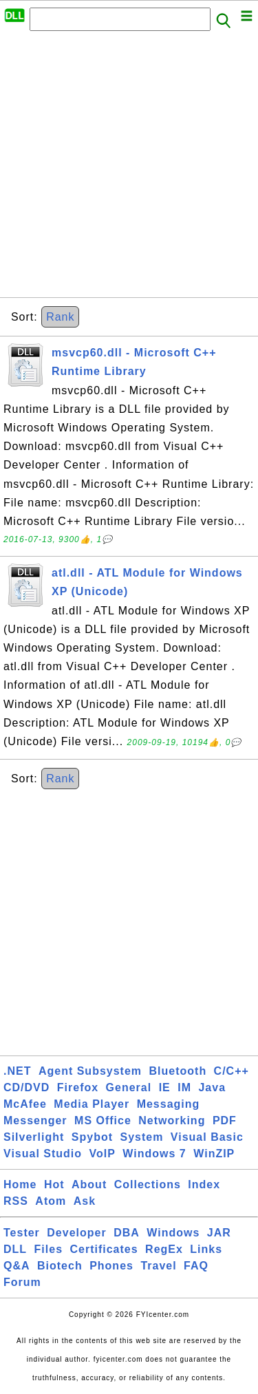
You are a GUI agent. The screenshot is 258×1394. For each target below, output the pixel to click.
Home (19, 1184)
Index (204, 1184)
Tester (21, 1232)
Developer (76, 1232)
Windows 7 (154, 1153)
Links (206, 1249)
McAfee (25, 1104)
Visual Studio (42, 1153)
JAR (219, 1232)
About (89, 1184)
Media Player (91, 1104)
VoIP (102, 1153)
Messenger (35, 1120)
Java (212, 1087)
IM (184, 1087)
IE (165, 1087)
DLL (15, 1249)
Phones (111, 1266)
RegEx (164, 1249)
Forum (22, 1282)
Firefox (77, 1087)
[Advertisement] (129, 168)
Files (48, 1249)
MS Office (102, 1120)
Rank (60, 317)
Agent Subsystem (90, 1071)
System (141, 1137)
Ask (85, 1201)
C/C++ (231, 1071)
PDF (225, 1120)
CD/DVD (26, 1087)
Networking (171, 1120)
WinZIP (214, 1153)
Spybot (92, 1137)
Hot (54, 1184)
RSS (15, 1201)
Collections (147, 1184)
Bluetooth (178, 1071)
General (129, 1087)
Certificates (103, 1249)
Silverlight (33, 1137)
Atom (50, 1201)
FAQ (196, 1266)
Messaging (168, 1104)
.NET (17, 1071)
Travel (158, 1266)
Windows (173, 1232)
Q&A (16, 1266)
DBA (127, 1232)
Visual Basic (207, 1137)
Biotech (60, 1266)
